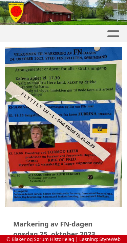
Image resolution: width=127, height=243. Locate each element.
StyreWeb (110, 239)
